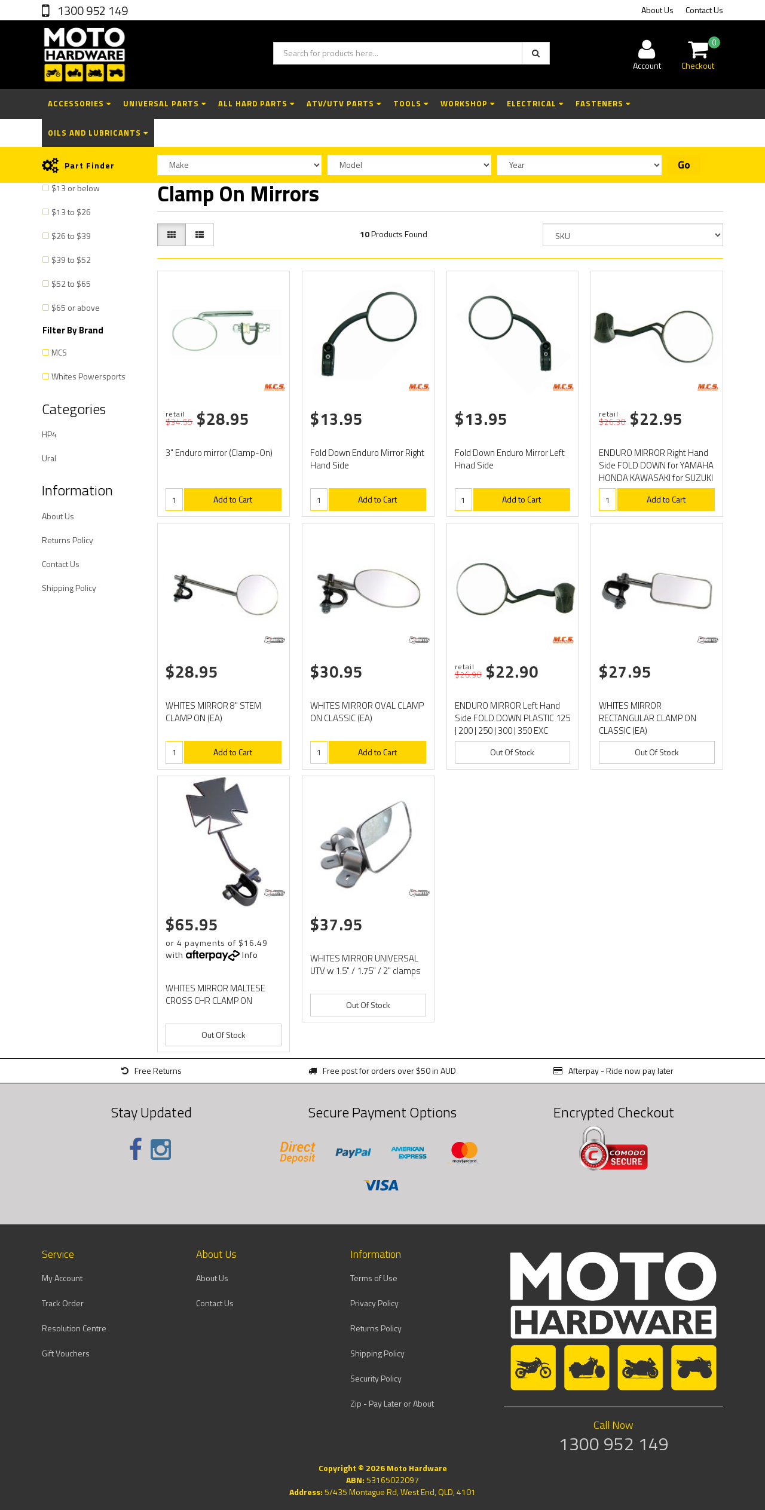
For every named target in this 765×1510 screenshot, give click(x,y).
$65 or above (75, 307)
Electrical (535, 103)
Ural (49, 458)
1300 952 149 (91, 10)
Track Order (63, 1303)
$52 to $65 (71, 283)
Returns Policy (67, 540)
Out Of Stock (512, 752)
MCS (59, 352)
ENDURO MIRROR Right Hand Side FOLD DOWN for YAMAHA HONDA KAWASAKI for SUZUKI (656, 465)
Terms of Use (373, 1278)
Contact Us (704, 10)
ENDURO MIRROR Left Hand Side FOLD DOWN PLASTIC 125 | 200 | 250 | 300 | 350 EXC (512, 718)
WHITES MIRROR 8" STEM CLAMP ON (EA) (213, 712)
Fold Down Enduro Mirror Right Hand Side (367, 459)
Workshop (467, 103)
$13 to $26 (71, 212)
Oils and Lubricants (98, 133)
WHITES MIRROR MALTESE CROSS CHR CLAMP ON (215, 994)
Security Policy (376, 1378)
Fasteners (603, 103)
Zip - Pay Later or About (392, 1403)
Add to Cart (232, 499)
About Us (657, 10)
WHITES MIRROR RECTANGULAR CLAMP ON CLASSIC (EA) (647, 718)
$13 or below (75, 188)
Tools (411, 103)
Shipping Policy (69, 587)
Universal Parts (164, 103)
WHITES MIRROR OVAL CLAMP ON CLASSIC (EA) (367, 712)
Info (250, 954)
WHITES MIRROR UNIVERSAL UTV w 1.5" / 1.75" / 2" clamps (365, 964)
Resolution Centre (74, 1328)
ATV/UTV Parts (344, 103)
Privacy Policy (374, 1303)
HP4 (49, 434)
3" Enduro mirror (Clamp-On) (219, 453)
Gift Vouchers (66, 1353)
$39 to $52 (71, 259)
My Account (62, 1278)
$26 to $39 (71, 235)
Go (684, 165)
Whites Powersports (88, 376)
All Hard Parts (256, 103)
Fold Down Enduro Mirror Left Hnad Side (510, 459)
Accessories (79, 103)
